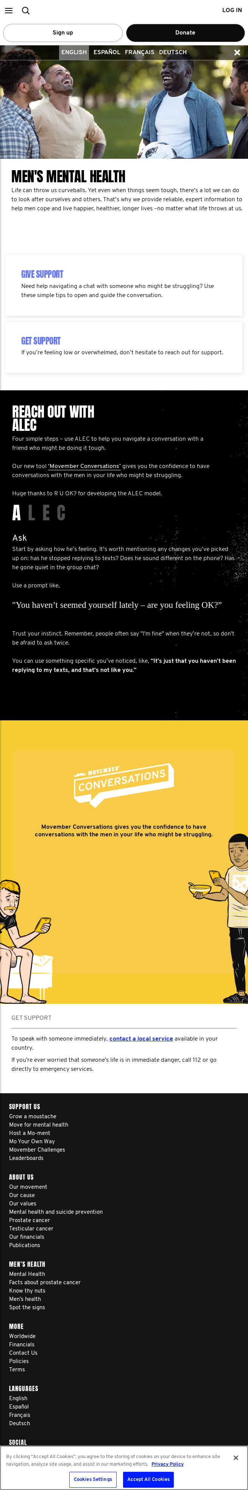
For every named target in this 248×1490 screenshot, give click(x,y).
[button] (8, 10)
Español (107, 53)
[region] (124, 1468)
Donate (185, 33)
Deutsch (173, 53)
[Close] (236, 1457)
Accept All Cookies (148, 1479)
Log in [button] (232, 11)
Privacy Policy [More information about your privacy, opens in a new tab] (167, 1464)
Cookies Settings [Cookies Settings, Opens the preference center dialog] (93, 1479)
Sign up (63, 33)
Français (139, 53)
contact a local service (141, 1039)
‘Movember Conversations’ (84, 466)
